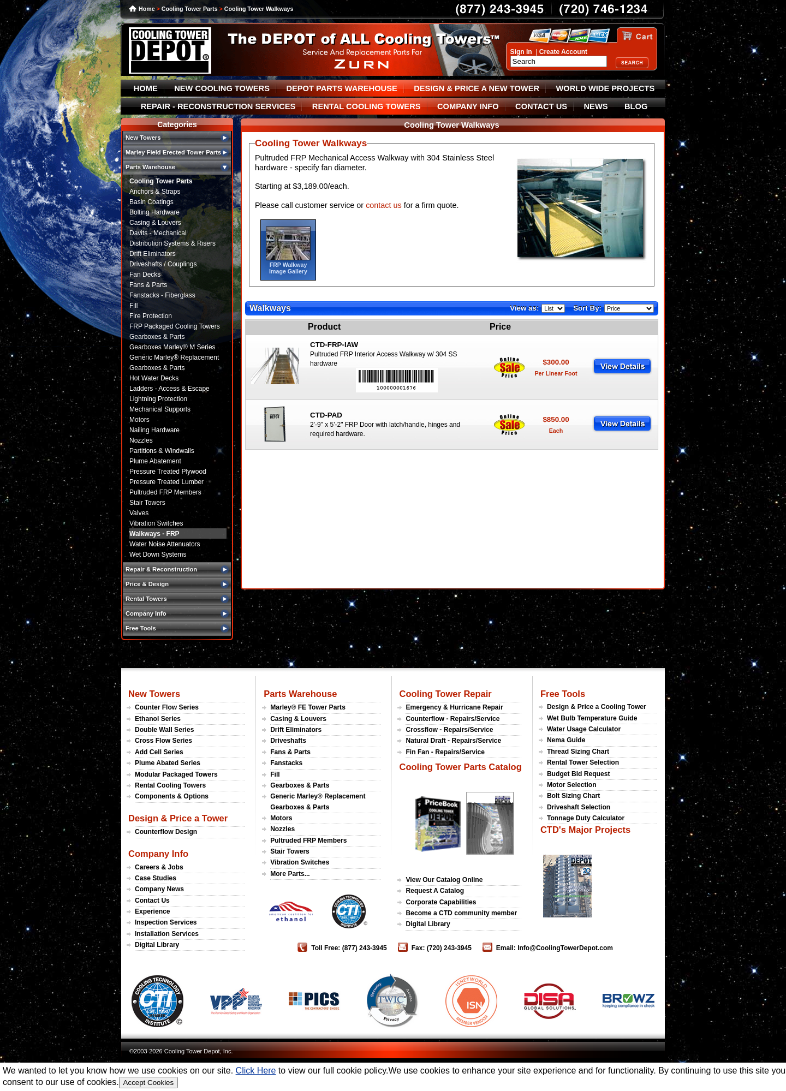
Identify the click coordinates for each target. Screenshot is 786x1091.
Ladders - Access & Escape (169, 388)
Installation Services (167, 934)
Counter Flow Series (167, 707)
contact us (384, 205)
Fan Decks (144, 274)
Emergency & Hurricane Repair (454, 707)
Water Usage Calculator (584, 729)
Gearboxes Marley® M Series (172, 347)
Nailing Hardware (154, 430)
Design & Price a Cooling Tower (596, 707)
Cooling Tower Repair (445, 694)
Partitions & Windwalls (161, 451)
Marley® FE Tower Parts (308, 707)
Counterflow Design (166, 832)
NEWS (596, 106)
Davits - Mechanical (158, 233)
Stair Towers (147, 502)
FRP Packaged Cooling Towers (174, 326)
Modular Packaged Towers (176, 774)
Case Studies (155, 878)
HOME (146, 88)
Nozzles (141, 440)
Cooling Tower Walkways (259, 8)
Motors (139, 420)
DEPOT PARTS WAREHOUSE (341, 88)
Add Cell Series (159, 752)
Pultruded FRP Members (165, 492)
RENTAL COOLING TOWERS (366, 106)
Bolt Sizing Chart (573, 796)
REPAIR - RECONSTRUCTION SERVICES (218, 106)
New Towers (154, 694)
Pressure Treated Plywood (167, 471)
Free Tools (562, 694)
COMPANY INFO (468, 106)
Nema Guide (566, 740)
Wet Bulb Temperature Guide (592, 718)
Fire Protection (150, 316)
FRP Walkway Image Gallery (288, 268)
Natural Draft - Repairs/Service (453, 740)
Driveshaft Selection (578, 807)
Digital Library (157, 945)
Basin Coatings (151, 202)
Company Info (158, 854)
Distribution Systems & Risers (172, 243)
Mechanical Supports (159, 409)
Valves (138, 513)
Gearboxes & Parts (156, 337)
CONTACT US (541, 106)
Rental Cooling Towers (170, 785)
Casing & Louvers (155, 222)
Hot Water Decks (153, 378)
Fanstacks (286, 763)
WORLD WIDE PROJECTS (605, 88)
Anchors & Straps (154, 191)
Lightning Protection (158, 399)
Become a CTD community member (461, 913)
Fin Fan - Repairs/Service (445, 752)
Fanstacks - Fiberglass (162, 295)
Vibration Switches (156, 523)
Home (147, 8)
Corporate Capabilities (441, 902)
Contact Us (152, 900)
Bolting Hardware (154, 212)
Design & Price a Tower (178, 818)
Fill (133, 305)
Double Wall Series (164, 730)
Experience (152, 911)
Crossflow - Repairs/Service (449, 730)
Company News (159, 889)
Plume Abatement (155, 461)
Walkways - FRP (154, 534)
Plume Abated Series (167, 763)
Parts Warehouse (300, 694)
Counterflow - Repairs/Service (452, 719)
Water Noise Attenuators (164, 544)
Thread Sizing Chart (578, 751)
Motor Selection (572, 785)
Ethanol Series (158, 719)
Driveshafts (288, 740)
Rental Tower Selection (583, 762)
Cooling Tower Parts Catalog (460, 767)
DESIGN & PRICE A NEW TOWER (476, 88)
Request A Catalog (435, 891)
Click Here (256, 1070)
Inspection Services (166, 922)
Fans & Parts (148, 285)
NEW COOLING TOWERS (222, 88)
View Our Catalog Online (444, 880)
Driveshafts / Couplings (162, 264)
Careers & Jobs (159, 867)
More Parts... (290, 874)
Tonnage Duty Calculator (585, 818)
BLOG (635, 106)
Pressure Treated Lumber (166, 482)
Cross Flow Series (163, 740)
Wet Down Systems (157, 554)
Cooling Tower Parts (190, 8)
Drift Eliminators (152, 254)
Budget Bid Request (578, 774)
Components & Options (172, 796)
